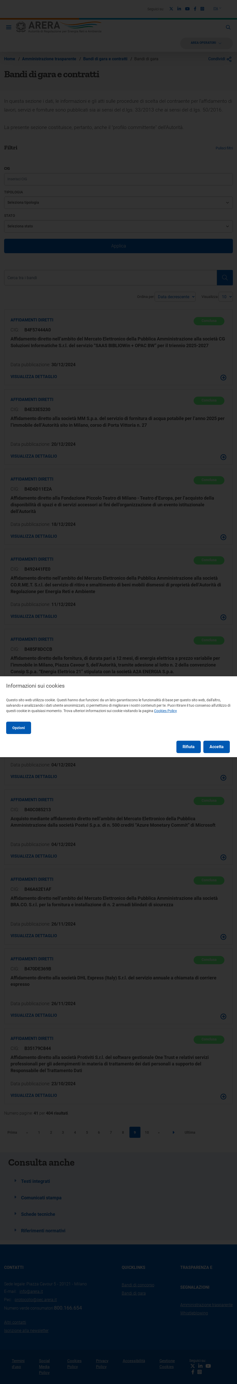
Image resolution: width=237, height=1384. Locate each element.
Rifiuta (189, 746)
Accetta (217, 746)
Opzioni (18, 728)
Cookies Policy (165, 711)
